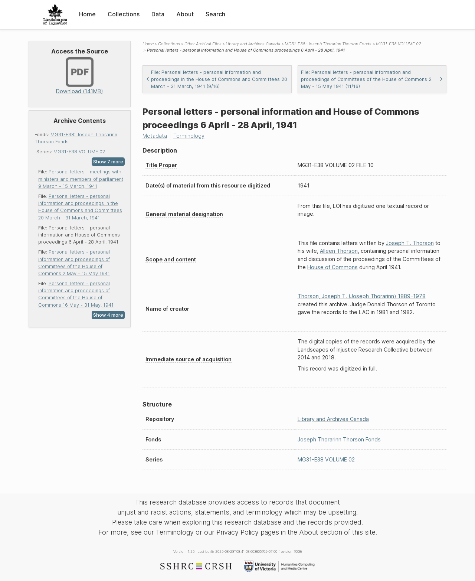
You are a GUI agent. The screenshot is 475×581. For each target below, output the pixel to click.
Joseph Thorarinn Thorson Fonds (339, 439)
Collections (124, 14)
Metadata (154, 136)
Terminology (188, 136)
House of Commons (332, 267)
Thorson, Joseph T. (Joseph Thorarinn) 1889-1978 (362, 296)
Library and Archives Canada (253, 43)
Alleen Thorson (339, 251)
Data (157, 14)
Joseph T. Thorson (410, 243)
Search (215, 14)
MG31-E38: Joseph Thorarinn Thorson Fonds (328, 43)
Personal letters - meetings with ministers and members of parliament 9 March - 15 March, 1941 (80, 179)
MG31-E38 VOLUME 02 (79, 151)
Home (87, 14)
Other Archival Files (203, 43)
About (185, 14)
